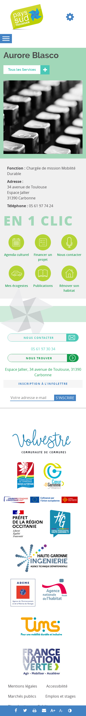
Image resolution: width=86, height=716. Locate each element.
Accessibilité (56, 686)
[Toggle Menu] (6, 38)
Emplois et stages (60, 696)
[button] (70, 17)
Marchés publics (22, 696)
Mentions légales (22, 686)
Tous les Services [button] (22, 70)
